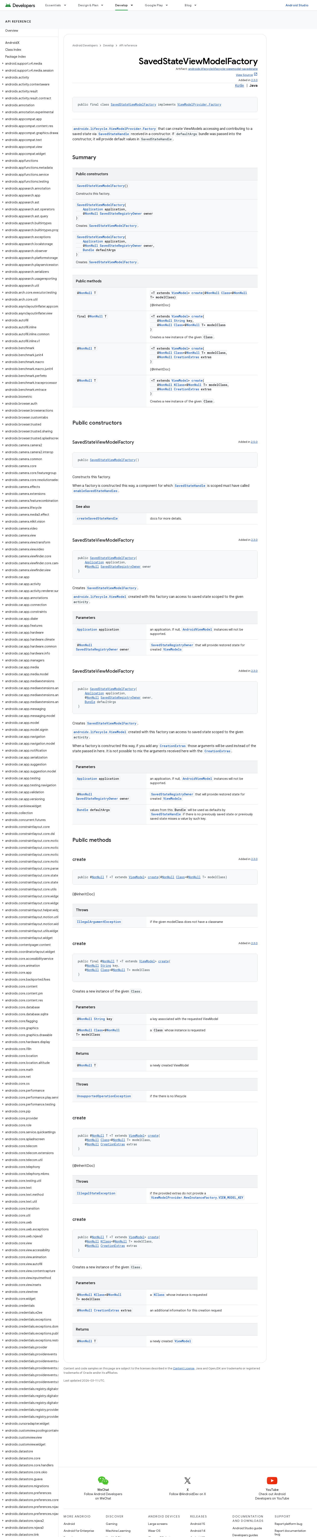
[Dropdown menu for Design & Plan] (104, 5)
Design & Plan (88, 5)
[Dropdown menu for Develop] (134, 5)
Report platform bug (288, 1524)
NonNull (91, 213)
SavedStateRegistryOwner (121, 213)
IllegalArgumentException (99, 922)
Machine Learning (118, 1531)
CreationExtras (186, 357)
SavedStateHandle (113, 134)
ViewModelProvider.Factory (199, 104)
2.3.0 (254, 80)
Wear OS (154, 1531)
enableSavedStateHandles (95, 491)
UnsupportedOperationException (104, 1096)
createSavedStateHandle (97, 518)
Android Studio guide (247, 1528)
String (179, 321)
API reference (18, 21)
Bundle (88, 250)
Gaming (111, 1524)
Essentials (53, 5)
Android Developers (85, 45)
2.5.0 (254, 442)
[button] (28, 63)
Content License (183, 1368)
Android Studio (297, 5)
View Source (244, 75)
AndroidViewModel (197, 629)
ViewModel (180, 293)
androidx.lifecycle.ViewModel (100, 597)
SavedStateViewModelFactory (133, 104)
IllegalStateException (96, 1193)
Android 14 (197, 1531)
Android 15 (197, 1524)
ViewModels (172, 649)
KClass (179, 385)
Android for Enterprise (79, 1531)
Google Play (154, 5)
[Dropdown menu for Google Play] (169, 5)
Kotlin (239, 85)
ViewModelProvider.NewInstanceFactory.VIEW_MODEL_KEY (197, 1197)
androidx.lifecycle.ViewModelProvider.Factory (115, 129)
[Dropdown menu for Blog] (197, 5)
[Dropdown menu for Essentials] (67, 5)
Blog (188, 5)
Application (93, 209)
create (197, 293)
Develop (108, 45)
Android (69, 1524)
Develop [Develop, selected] (121, 5)
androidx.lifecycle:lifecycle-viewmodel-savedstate (223, 69)
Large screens (157, 1524)
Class (225, 293)
